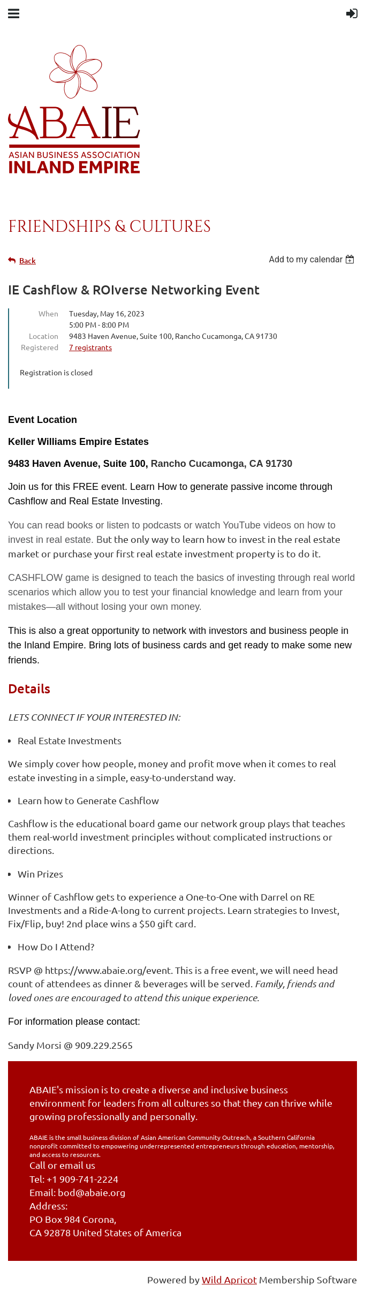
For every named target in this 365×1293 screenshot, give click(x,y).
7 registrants (90, 347)
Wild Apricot (229, 1279)
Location (43, 336)
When (48, 313)
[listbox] (313, 259)
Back (27, 260)
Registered (39, 347)
